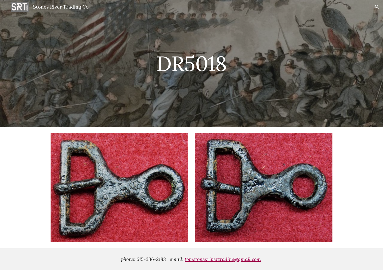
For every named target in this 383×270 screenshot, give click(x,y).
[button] (377, 7)
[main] (191, 63)
